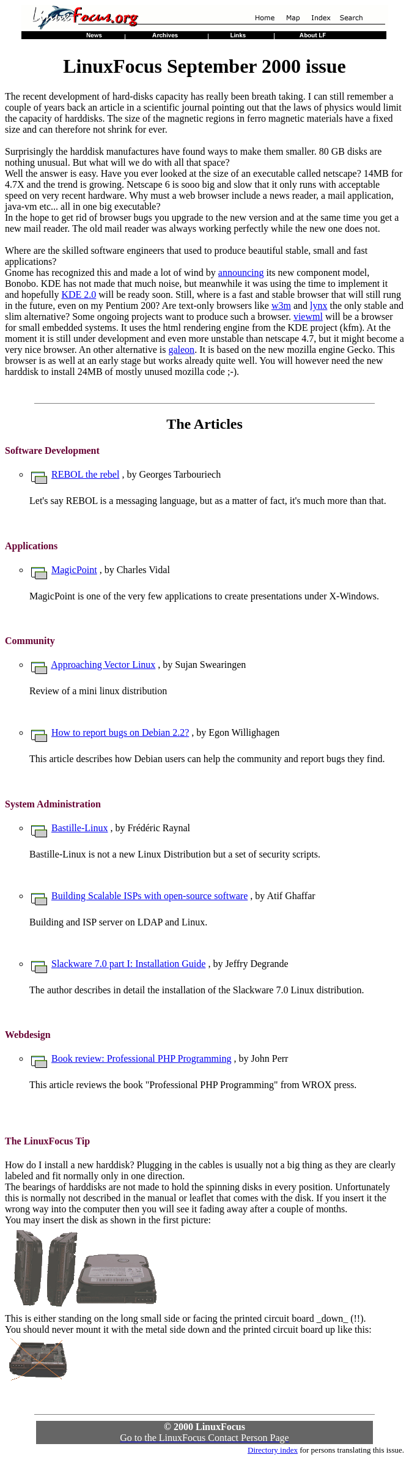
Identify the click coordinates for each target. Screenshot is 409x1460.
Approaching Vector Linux (103, 664)
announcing (241, 272)
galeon (181, 349)
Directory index (273, 1449)
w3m (281, 305)
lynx (318, 305)
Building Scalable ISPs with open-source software (149, 896)
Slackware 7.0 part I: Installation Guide (128, 963)
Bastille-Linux (79, 828)
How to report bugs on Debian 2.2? (120, 732)
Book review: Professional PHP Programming (141, 1058)
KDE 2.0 (78, 294)
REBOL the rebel (85, 474)
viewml (308, 316)
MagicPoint (74, 570)
